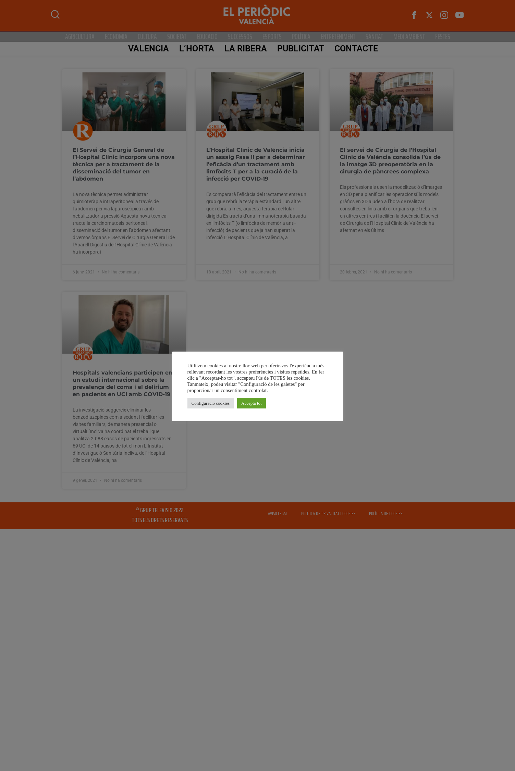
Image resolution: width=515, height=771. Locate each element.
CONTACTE (355, 48)
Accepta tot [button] (251, 403)
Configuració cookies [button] (211, 403)
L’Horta (196, 48)
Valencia (147, 48)
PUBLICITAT (299, 48)
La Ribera (244, 48)
